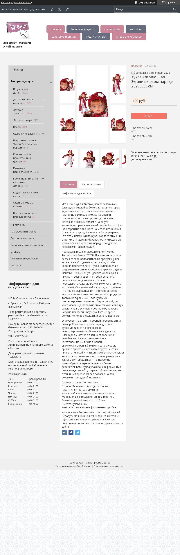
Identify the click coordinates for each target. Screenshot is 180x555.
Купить (149, 116)
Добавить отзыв (52, 9)
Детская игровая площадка (23, 101)
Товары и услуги (81, 29)
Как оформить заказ (23, 231)
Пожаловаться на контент (109, 466)
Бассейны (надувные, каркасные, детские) (25, 182)
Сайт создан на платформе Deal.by (90, 462)
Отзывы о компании (129, 36)
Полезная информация (24, 258)
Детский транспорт (19, 111)
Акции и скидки (96, 36)
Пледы (17, 127)
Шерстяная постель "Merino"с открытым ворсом (25, 144)
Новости (15, 265)
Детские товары (23, 120)
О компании (112, 29)
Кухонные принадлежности (23, 169)
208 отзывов (147, 2)
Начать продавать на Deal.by (16, 2)
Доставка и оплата (64, 36)
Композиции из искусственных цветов (22, 158)
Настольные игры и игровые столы (24, 214)
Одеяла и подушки (24, 133)
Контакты (135, 29)
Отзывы (15, 251)
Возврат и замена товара (26, 245)
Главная (55, 29)
